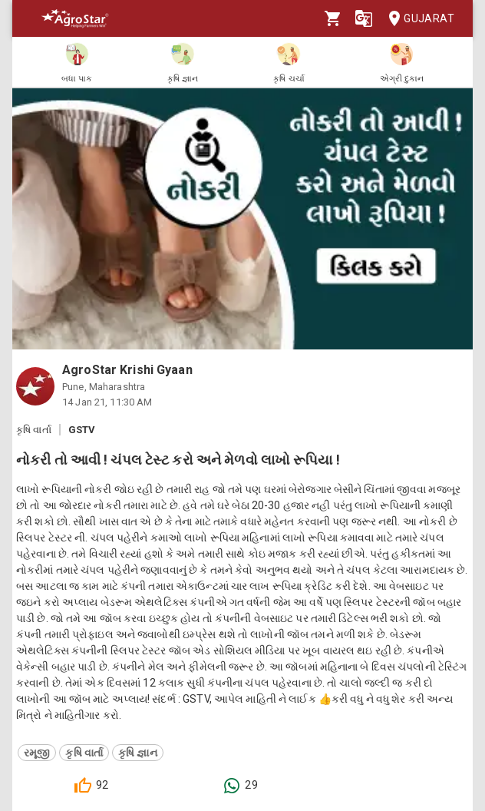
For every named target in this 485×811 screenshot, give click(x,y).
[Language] (363, 18)
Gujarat (416, 19)
